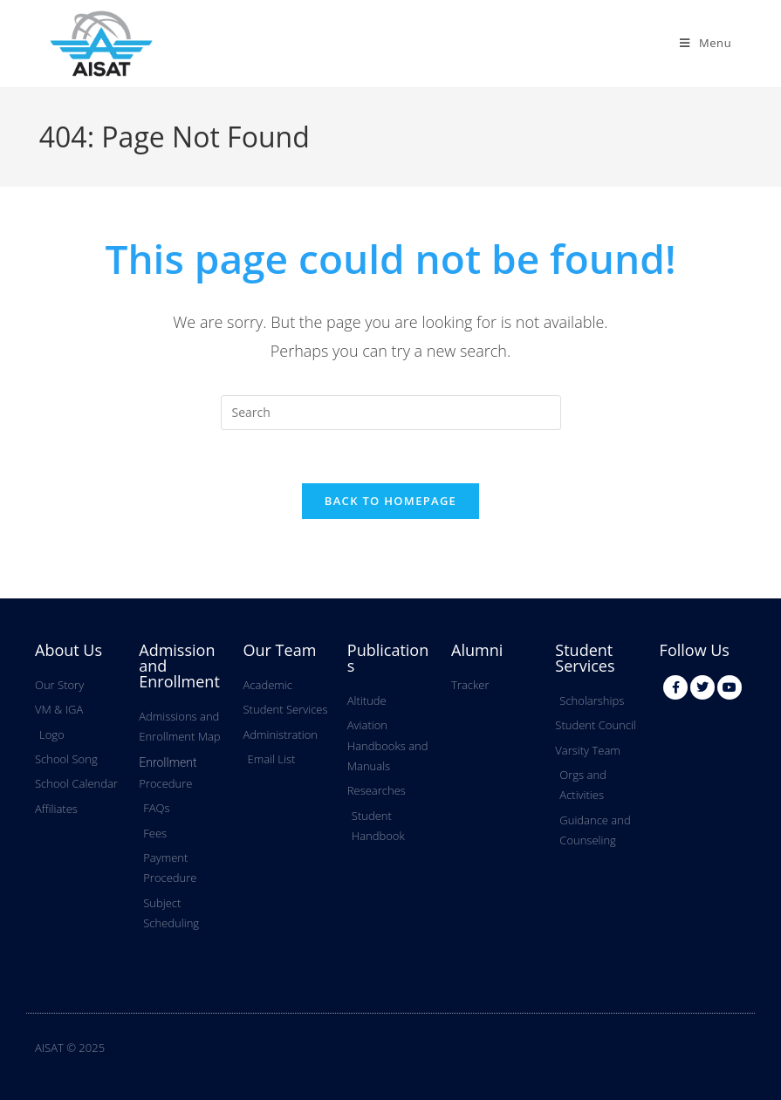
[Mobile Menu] (705, 43)
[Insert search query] (391, 412)
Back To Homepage (390, 501)
